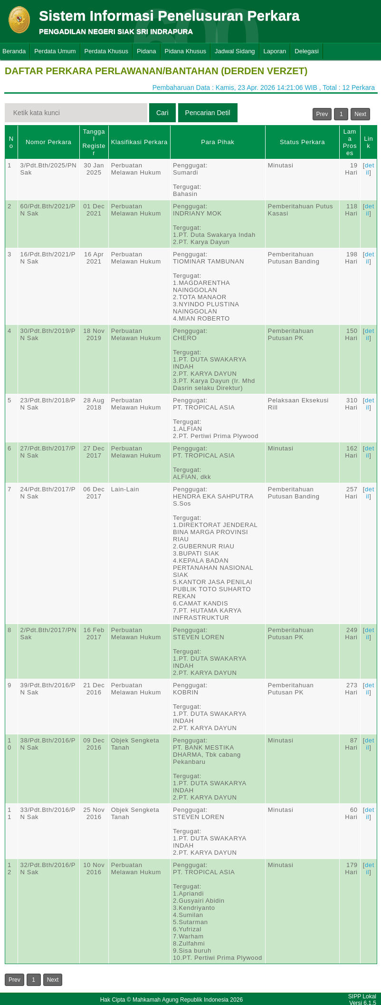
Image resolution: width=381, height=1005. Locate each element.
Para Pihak (217, 142)
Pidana (146, 51)
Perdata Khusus (107, 51)
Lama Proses (350, 142)
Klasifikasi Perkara (139, 142)
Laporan (275, 51)
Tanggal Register (93, 142)
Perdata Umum (55, 51)
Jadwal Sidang (235, 51)
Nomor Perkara (49, 142)
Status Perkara (302, 142)
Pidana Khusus (185, 51)
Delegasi (307, 51)
